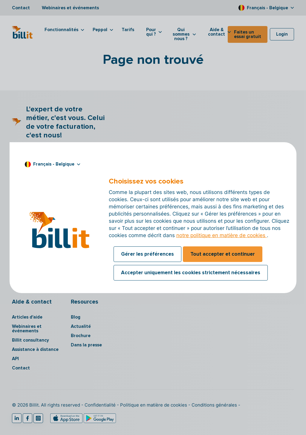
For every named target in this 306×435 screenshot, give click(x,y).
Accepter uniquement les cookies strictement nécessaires (190, 272)
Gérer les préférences (147, 254)
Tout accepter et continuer (222, 254)
